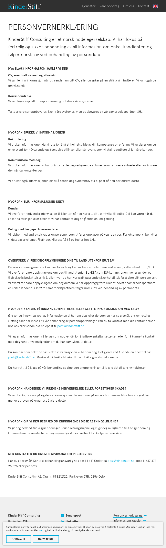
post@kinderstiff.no (70, 326)
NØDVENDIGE (45, 539)
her (41, 530)
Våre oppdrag (109, 6)
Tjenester (88, 6)
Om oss (128, 6)
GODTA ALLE (18, 539)
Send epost (73, 515)
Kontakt (143, 6)
